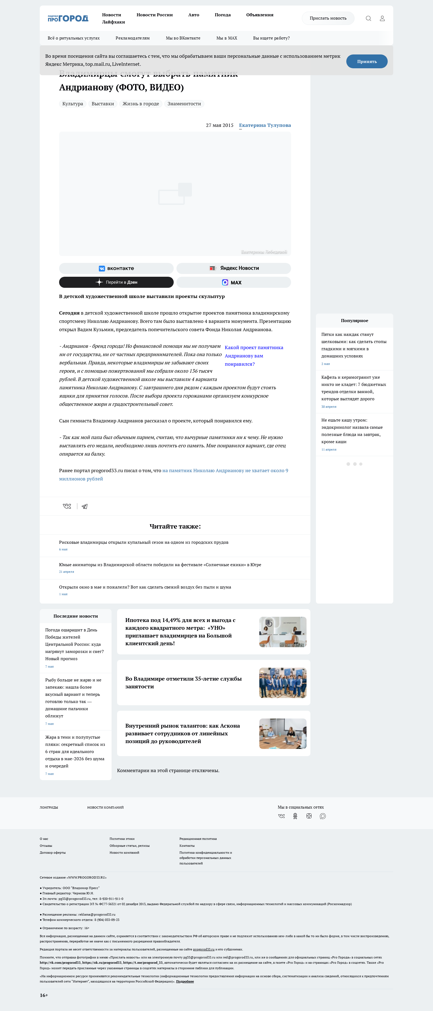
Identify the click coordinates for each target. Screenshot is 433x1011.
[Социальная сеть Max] (233, 282)
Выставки (103, 103)
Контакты (187, 845)
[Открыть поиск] (368, 18)
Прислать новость (328, 18)
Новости (111, 14)
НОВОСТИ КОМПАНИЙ (105, 807)
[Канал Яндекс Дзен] (116, 282)
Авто (193, 14)
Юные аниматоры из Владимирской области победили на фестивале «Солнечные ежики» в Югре (175, 568)
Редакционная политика (198, 839)
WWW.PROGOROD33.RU (86, 877)
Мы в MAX (226, 38)
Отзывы (46, 845)
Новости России (155, 14)
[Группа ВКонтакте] (116, 268)
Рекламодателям (133, 38)
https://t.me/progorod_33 (143, 962)
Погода (223, 14)
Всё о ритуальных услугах (74, 38)
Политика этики (122, 839)
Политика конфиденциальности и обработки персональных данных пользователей (205, 857)
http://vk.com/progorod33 (60, 962)
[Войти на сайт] (382, 18)
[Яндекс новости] (233, 268)
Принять (367, 61)
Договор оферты (53, 852)
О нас (44, 839)
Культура (72, 103)
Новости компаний (124, 852)
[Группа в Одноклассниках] (295, 816)
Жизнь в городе (141, 103)
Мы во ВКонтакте (183, 38)
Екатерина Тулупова (265, 125)
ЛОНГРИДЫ (49, 807)
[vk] (67, 506)
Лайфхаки (113, 22)
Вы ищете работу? (271, 38)
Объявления (259, 14)
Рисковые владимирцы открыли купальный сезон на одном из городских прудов (175, 546)
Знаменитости (184, 103)
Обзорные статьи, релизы (130, 845)
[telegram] (86, 506)
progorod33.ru (204, 949)
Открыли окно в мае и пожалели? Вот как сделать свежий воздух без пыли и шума (175, 591)
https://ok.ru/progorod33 (102, 962)
